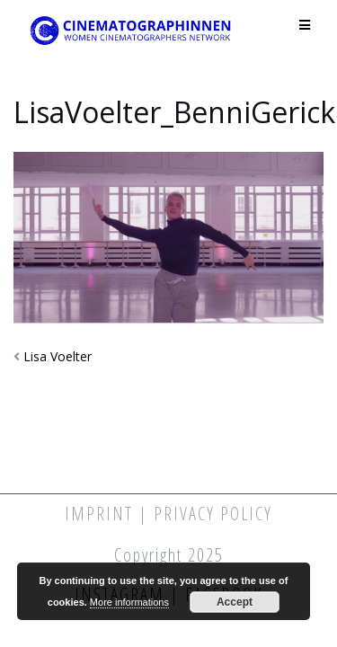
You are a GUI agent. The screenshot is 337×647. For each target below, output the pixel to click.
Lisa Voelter (57, 356)
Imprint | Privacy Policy (168, 513)
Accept (235, 602)
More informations (129, 602)
